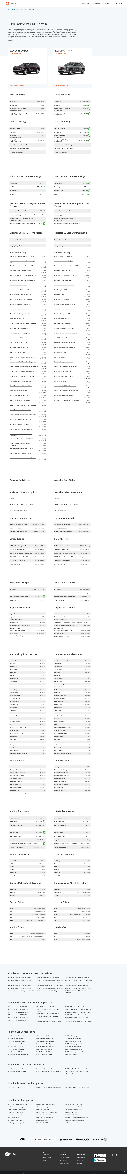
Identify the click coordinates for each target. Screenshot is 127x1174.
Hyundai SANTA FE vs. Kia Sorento (46, 1104)
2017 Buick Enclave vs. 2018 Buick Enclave (19, 977)
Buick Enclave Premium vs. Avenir (17, 1071)
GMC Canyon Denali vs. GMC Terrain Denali (77, 1087)
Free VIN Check (47, 1157)
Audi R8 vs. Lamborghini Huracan (74, 1120)
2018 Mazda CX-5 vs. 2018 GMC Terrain (47, 1013)
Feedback (79, 1163)
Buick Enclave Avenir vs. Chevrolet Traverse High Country (77, 1072)
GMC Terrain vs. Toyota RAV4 (16, 1041)
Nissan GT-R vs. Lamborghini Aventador (76, 1117)
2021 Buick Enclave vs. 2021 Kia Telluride (47, 983)
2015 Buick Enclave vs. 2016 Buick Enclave (19, 983)
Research (96, 3)
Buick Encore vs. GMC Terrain (73, 1041)
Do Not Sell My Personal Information (106, 1173)
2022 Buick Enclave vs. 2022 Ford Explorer (48, 991)
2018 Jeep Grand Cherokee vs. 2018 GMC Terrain (47, 1010)
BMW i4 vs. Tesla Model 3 (43, 1115)
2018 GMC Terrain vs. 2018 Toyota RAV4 (76, 1015)
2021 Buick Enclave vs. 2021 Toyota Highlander (49, 980)
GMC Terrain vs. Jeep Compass (74, 1036)
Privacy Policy (93, 1173)
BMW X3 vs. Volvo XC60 (71, 1115)
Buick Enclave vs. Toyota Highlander (18, 1054)
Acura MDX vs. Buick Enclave (73, 1046)
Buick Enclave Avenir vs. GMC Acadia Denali (48, 1071)
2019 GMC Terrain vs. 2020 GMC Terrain (19, 1012)
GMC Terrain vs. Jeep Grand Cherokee (76, 1044)
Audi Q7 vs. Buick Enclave (72, 1054)
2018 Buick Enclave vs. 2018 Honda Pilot (76, 985)
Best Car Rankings (65, 1157)
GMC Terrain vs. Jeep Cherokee (45, 1041)
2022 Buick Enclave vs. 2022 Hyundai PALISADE (21, 991)
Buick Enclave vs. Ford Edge (44, 1049)
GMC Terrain (24, 9)
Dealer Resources (64, 1163)
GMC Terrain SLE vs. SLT (14, 1087)
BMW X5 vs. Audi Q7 (42, 1123)
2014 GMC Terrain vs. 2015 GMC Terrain (47, 1007)
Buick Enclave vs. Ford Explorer (45, 1044)
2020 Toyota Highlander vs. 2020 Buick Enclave (49, 985)
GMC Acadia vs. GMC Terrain (44, 1036)
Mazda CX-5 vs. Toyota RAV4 (73, 1104)
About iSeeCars (81, 1154)
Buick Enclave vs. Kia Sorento (73, 1049)
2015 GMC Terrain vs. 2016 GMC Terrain (19, 1009)
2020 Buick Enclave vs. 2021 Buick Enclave (19, 988)
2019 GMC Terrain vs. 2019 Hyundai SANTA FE (78, 1009)
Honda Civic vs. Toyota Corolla (16, 1112)
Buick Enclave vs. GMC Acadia (16, 1036)
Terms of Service (84, 1173)
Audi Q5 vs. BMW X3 (13, 1117)
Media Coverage (81, 1157)
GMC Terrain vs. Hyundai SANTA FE (75, 1052)
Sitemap (77, 1173)
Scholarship (80, 1160)
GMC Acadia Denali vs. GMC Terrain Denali (48, 1087)
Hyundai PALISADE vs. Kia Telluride (75, 1107)
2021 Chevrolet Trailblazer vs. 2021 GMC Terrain (76, 1018)
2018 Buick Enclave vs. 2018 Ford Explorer (77, 977)
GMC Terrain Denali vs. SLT (15, 1090)
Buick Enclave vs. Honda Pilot (44, 1054)
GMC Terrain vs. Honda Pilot (73, 1038)
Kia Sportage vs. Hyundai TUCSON (17, 1104)
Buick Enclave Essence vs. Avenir (45, 1069)
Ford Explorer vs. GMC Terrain (44, 1052)
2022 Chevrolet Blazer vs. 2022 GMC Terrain (77, 1012)
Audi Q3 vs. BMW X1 (42, 1120)
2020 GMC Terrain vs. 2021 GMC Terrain (19, 1017)
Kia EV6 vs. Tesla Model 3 (72, 1123)
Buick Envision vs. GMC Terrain (16, 1052)
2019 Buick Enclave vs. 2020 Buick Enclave (19, 980)
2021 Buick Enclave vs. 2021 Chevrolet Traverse (78, 988)
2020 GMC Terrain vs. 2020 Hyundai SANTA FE (49, 1021)
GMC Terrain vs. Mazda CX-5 (44, 1038)
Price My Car (63, 1160)
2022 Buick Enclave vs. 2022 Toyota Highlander (49, 988)
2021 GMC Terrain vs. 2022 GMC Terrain (19, 1015)
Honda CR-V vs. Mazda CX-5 (44, 1109)
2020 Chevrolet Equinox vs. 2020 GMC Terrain (78, 1021)
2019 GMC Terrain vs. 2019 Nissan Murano (48, 1019)
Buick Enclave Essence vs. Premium (17, 1069)
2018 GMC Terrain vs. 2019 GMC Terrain (19, 1007)
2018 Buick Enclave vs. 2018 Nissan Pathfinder (78, 983)
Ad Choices (118, 1173)
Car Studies (63, 1154)
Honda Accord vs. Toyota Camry (17, 1109)
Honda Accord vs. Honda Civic (73, 1109)
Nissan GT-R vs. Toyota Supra (45, 1107)
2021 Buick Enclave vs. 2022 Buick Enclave (19, 985)
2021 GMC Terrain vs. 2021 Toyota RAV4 (47, 1016)
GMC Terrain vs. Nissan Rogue (16, 1044)
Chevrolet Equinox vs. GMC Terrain (46, 1046)
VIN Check (108, 3)
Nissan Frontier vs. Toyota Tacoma (46, 1112)
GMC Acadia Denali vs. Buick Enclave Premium (78, 1069)
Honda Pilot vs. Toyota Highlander (18, 1107)
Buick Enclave (15, 9)
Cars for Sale (85, 3)
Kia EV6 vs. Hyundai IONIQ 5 (15, 1120)
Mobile (44, 1160)
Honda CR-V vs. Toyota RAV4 (44, 1117)
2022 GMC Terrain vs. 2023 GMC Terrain (19, 1020)
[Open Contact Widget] (124, 1171)
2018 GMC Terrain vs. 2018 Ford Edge (75, 1007)
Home (9, 9)
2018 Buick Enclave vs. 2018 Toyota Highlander (78, 980)
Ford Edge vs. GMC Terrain (15, 1038)
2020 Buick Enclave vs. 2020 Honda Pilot (47, 977)
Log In (119, 3)
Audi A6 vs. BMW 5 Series (72, 1112)
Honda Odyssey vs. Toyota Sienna (17, 1123)
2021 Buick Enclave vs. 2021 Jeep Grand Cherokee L (76, 991)
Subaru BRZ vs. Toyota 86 (15, 1115)
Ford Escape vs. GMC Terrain (16, 1046)
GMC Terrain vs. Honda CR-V (16, 1049)
